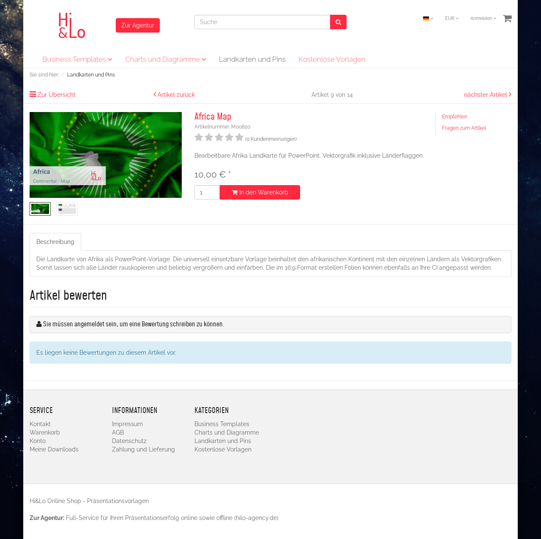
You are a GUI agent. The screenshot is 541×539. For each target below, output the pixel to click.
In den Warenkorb (260, 192)
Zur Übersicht (57, 94)
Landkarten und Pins (252, 59)
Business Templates (77, 59)
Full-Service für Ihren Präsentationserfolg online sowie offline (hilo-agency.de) (172, 517)
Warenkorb (45, 432)
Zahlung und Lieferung (143, 449)
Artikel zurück (176, 94)
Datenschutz (129, 441)
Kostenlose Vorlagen (332, 59)
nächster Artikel (486, 94)
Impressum (127, 424)
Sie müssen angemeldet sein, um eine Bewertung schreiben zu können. (133, 324)
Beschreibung (55, 241)
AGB (118, 432)
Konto (38, 441)
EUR (452, 18)
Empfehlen (454, 117)
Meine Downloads (54, 449)
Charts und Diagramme (165, 59)
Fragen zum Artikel (464, 128)
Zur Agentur (137, 25)
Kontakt (40, 424)
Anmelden (483, 18)
